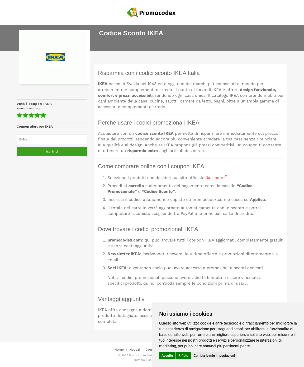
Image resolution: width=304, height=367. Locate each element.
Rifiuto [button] (183, 356)
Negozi (134, 349)
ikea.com (217, 177)
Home (119, 349)
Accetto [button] (167, 356)
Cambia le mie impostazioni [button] (214, 356)
